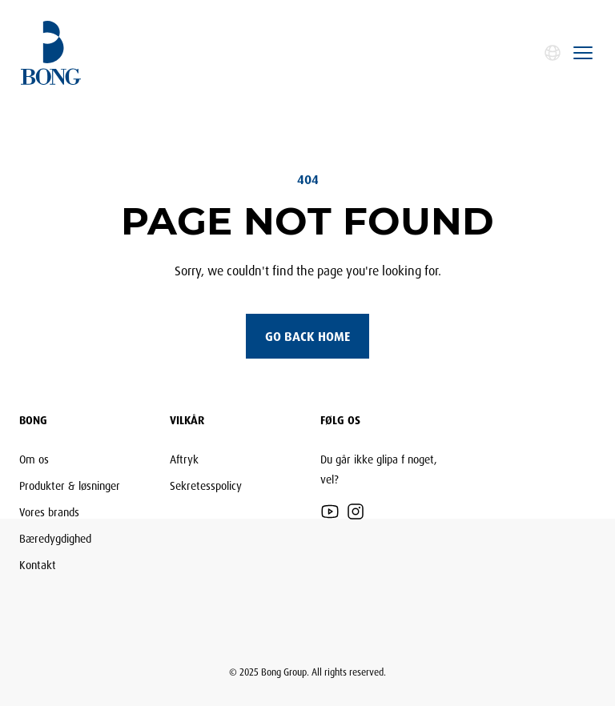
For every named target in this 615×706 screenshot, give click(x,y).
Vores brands (49, 512)
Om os (34, 459)
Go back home (307, 336)
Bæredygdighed (55, 538)
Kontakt (37, 565)
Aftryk (184, 459)
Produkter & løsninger (69, 485)
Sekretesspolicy (206, 485)
